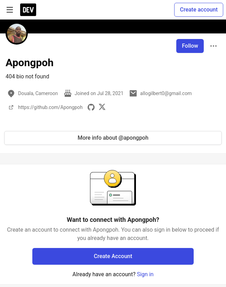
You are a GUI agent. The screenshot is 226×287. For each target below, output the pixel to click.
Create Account (113, 256)
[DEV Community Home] (28, 10)
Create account (199, 9)
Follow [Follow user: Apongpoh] (190, 45)
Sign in (145, 274)
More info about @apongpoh (113, 137)
